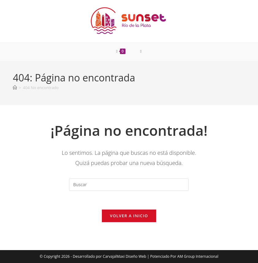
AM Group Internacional (197, 256)
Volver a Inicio (129, 215)
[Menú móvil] (140, 51)
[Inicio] (15, 87)
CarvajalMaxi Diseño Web (124, 256)
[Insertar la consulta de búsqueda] (129, 185)
